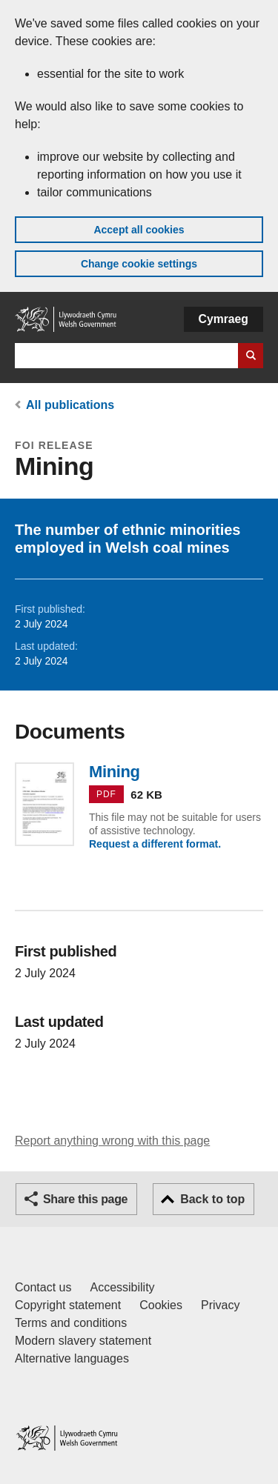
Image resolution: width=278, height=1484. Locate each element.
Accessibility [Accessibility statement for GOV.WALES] (122, 1287)
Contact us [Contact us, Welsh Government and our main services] (43, 1287)
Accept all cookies (138, 230)
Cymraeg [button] (223, 319)
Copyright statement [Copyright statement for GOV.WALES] (68, 1305)
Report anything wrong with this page (112, 1140)
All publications (70, 405)
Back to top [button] (212, 1199)
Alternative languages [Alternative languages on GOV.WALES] (72, 1358)
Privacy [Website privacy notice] (220, 1305)
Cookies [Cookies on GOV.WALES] (160, 1305)
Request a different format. (155, 844)
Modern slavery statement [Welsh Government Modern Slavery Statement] (83, 1340)
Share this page (85, 1199)
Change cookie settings (139, 264)
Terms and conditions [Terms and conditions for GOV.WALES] (71, 1323)
